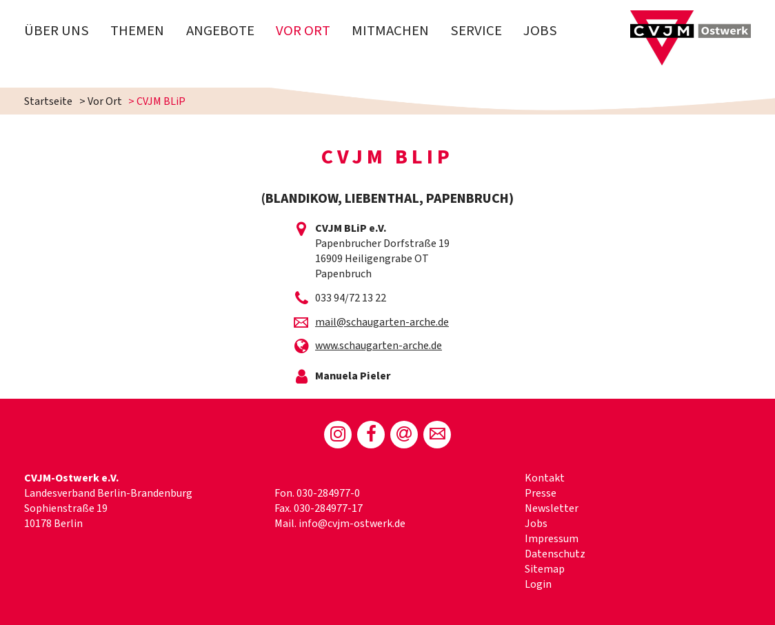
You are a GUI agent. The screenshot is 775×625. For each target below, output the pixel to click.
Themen (137, 31)
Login (538, 584)
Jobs (540, 31)
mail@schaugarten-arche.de (382, 322)
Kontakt (545, 478)
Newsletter (551, 508)
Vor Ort (303, 31)
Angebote (220, 31)
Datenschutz (555, 554)
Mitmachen (390, 31)
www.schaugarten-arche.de (378, 345)
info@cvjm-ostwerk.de (352, 523)
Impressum (551, 538)
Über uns (56, 31)
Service (476, 31)
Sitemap (545, 569)
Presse (540, 493)
